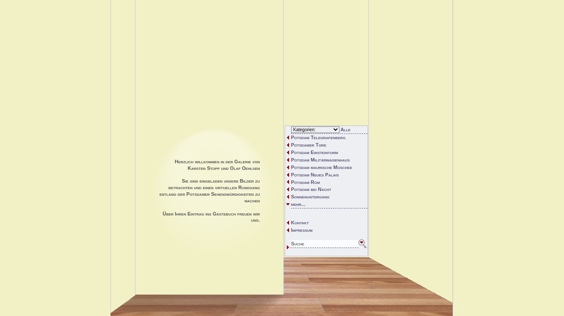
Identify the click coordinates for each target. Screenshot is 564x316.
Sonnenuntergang (310, 196)
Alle (345, 129)
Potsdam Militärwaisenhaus (320, 159)
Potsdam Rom (305, 182)
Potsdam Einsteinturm (314, 152)
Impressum (302, 230)
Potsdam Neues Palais (315, 174)
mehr (296, 204)
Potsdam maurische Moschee (322, 167)
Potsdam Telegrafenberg (318, 137)
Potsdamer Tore (308, 144)
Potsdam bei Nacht (311, 189)
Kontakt (300, 222)
